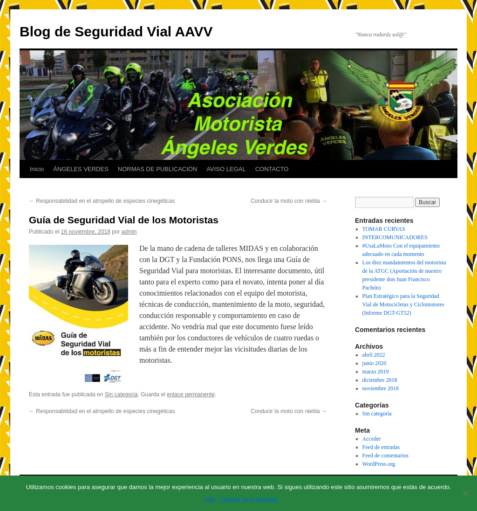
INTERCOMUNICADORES (395, 237)
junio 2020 (374, 363)
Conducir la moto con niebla (289, 201)
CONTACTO (272, 169)
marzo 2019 (375, 371)
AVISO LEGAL (225, 169)
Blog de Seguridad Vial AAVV (116, 31)
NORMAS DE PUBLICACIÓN (157, 169)
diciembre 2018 (379, 380)
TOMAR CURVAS (383, 229)
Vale (210, 499)
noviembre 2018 (380, 388)
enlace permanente (191, 394)
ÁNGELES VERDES (81, 169)
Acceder (371, 438)
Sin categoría (121, 394)
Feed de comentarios (385, 455)
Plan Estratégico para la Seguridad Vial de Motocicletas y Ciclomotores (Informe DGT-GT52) (403, 304)
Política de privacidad (249, 499)
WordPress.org (378, 464)
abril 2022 (373, 355)
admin (129, 231)
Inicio (37, 169)
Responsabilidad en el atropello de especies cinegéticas (102, 201)
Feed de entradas (381, 447)
